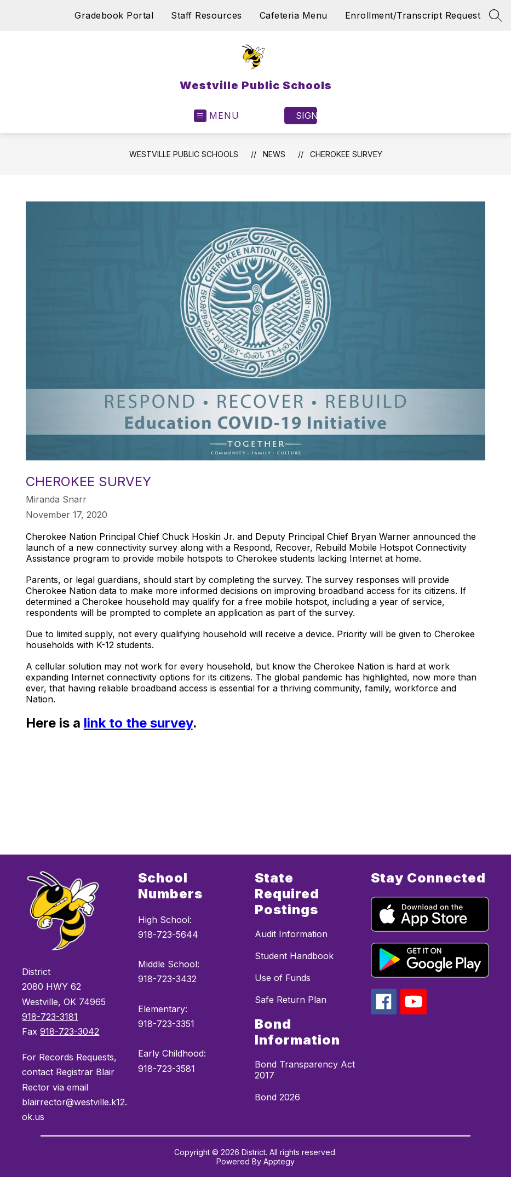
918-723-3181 (50, 1016)
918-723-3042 (69, 1031)
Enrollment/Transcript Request (413, 15)
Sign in (306, 115)
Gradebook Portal (113, 15)
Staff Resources (206, 15)
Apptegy (279, 1161)
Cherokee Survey (346, 154)
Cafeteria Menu (294, 15)
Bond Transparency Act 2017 (305, 1070)
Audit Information (291, 933)
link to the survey (138, 723)
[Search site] (495, 15)
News (274, 154)
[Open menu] (216, 116)
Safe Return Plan (290, 999)
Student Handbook (294, 955)
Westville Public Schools (183, 154)
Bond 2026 (277, 1097)
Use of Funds (283, 977)
